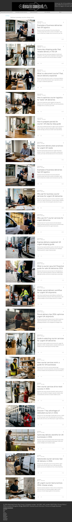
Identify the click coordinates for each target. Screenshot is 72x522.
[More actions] (64, 22)
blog (62, 6)
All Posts (7, 15)
